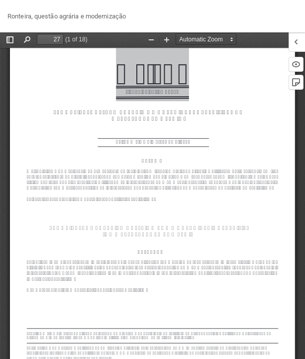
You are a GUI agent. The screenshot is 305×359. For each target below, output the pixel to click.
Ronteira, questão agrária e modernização (66, 16)
